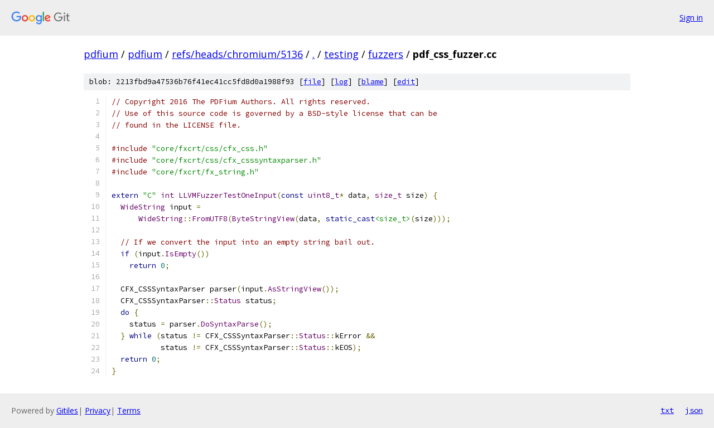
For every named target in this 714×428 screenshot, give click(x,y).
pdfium (101, 54)
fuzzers (385, 54)
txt (667, 410)
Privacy (97, 410)
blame (372, 81)
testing (341, 54)
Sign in (691, 17)
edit (406, 81)
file (312, 81)
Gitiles (67, 410)
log (341, 81)
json (694, 410)
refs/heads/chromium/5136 (237, 54)
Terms (129, 410)
